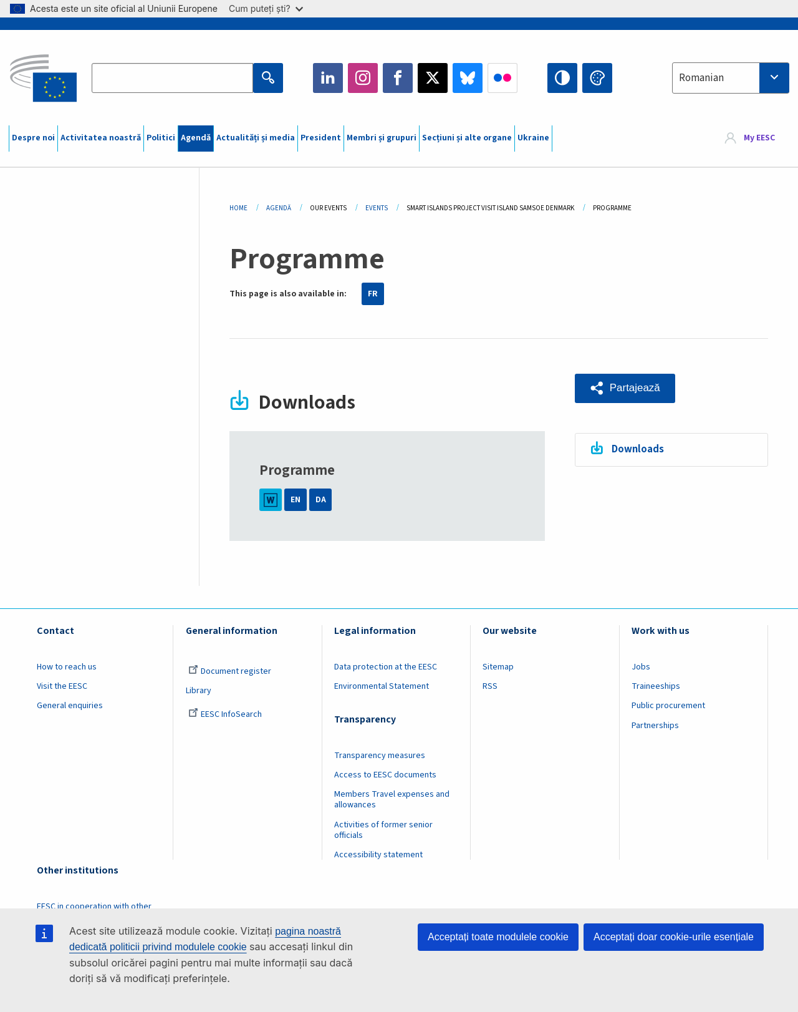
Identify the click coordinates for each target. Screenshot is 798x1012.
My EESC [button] (759, 138)
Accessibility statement (378, 855)
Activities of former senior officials (383, 830)
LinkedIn (328, 78)
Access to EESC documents (385, 775)
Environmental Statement (381, 686)
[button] (625, 388)
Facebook (398, 78)
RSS (490, 686)
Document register (229, 671)
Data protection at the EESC (385, 667)
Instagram (363, 78)
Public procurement (668, 705)
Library (198, 690)
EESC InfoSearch (225, 714)
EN (295, 500)
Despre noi (33, 138)
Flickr (502, 78)
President (320, 138)
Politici (161, 138)
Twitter (433, 78)
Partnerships (655, 725)
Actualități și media (255, 138)
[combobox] (730, 78)
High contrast (562, 78)
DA (320, 500)
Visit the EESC (62, 686)
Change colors (597, 78)
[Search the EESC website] (172, 78)
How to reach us (67, 667)
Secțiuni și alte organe (467, 138)
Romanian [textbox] (701, 78)
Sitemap (498, 667)
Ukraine (533, 138)
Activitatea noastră (100, 138)
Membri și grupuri (381, 138)
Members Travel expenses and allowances (391, 799)
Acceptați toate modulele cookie (498, 937)
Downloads (638, 449)
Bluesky (468, 78)
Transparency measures (379, 755)
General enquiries (70, 705)
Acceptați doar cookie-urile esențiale (674, 937)
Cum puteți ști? (266, 8)
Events (376, 208)
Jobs (641, 667)
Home (238, 208)
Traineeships (656, 686)
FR (373, 294)
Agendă (196, 138)
